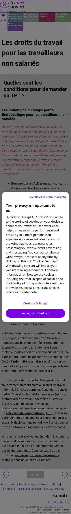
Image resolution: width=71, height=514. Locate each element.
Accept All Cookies (35, 313)
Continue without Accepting (48, 196)
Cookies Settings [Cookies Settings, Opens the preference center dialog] (35, 303)
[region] (35, 257)
